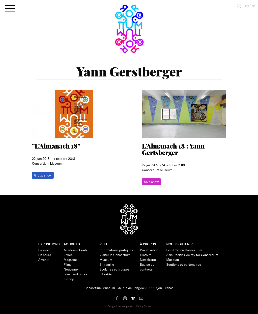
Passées (44, 250)
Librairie (106, 274)
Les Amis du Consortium (184, 250)
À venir (43, 259)
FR (253, 5)
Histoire (146, 255)
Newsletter (148, 259)
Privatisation (149, 250)
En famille (107, 264)
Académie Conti (75, 250)
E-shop (69, 279)
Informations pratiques (116, 250)
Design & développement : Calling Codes (129, 306)
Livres (68, 255)
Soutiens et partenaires (183, 264)
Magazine (71, 259)
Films (67, 264)
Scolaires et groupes (114, 269)
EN (247, 5)
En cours (44, 255)
